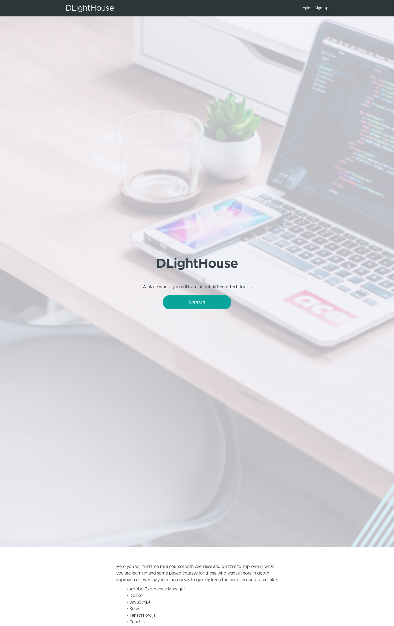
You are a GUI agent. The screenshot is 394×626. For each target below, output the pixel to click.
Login (305, 8)
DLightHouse (90, 8)
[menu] (312, 8)
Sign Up (321, 8)
